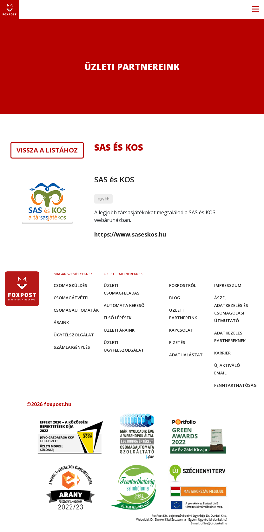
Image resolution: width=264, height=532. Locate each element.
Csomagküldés (70, 285)
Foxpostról (182, 285)
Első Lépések (117, 318)
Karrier (222, 353)
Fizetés (177, 342)
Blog (174, 298)
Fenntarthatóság (235, 385)
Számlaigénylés (72, 347)
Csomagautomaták (76, 310)
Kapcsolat (181, 330)
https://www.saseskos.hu (130, 234)
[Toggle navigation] (255, 9)
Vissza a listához (47, 150)
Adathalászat (186, 355)
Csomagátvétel (71, 298)
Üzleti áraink (119, 330)
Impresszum (227, 285)
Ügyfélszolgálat (74, 335)
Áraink (61, 322)
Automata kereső (124, 305)
